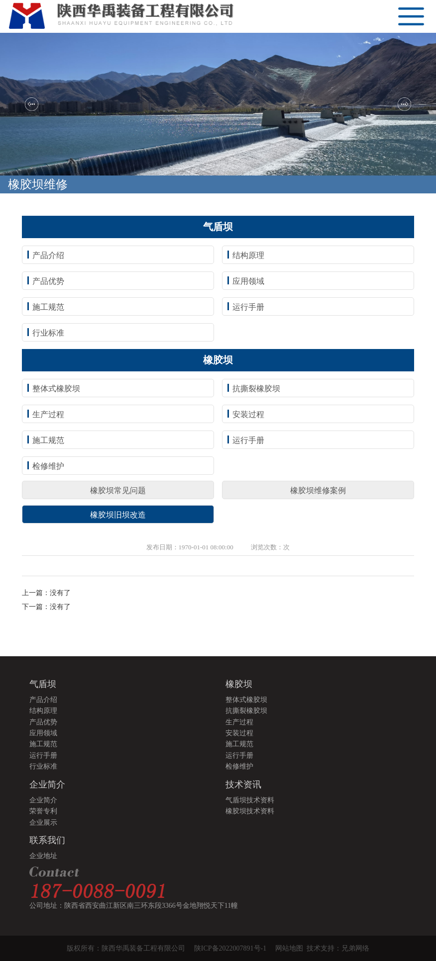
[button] (31, 104)
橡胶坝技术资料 (249, 811)
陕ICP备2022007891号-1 (230, 948)
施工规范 (48, 307)
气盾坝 (42, 684)
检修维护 (48, 466)
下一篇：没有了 (46, 607)
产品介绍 (48, 255)
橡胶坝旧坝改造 (118, 515)
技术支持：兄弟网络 (338, 948)
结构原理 (248, 255)
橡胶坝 (238, 684)
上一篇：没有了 (46, 593)
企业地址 (43, 856)
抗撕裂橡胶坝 (256, 388)
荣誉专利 (43, 811)
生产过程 (48, 414)
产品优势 (48, 281)
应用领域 (248, 281)
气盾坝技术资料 (249, 800)
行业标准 (48, 333)
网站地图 (291, 948)
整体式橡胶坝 (56, 388)
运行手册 (248, 307)
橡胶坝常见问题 (118, 490)
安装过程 (248, 414)
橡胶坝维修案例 (318, 490)
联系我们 (47, 840)
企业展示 (43, 822)
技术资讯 (243, 784)
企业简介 (47, 784)
